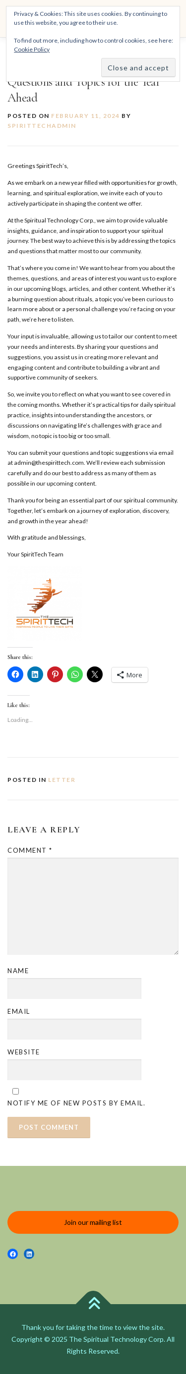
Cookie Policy (32, 49)
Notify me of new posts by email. (76, 1103)
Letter (61, 779)
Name (18, 971)
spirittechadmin (41, 125)
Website (23, 1052)
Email (18, 1011)
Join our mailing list (93, 1222)
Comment (30, 850)
